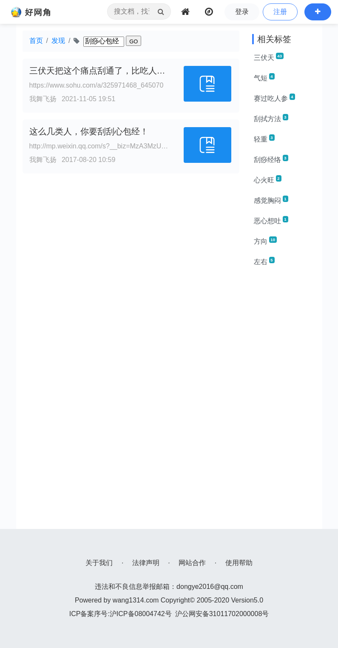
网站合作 (192, 562)
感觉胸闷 (271, 200)
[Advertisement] (284, 401)
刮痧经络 (271, 159)
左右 (264, 261)
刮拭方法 (271, 118)
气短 (264, 77)
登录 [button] (242, 11)
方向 (265, 240)
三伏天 (269, 57)
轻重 (264, 138)
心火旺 (267, 179)
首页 (36, 40)
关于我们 (99, 562)
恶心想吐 (271, 220)
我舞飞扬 (43, 98)
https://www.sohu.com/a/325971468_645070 (96, 85)
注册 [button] (280, 11)
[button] (317, 11)
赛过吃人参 (274, 98)
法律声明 (145, 562)
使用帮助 (239, 562)
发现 (58, 40)
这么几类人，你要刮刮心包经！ (88, 131)
